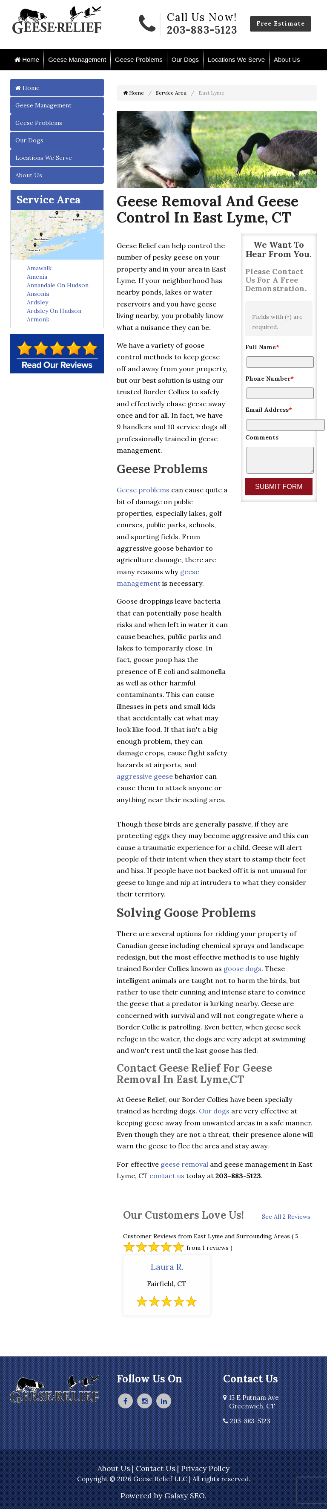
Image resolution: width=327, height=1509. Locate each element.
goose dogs (242, 968)
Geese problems (143, 490)
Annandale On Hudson (58, 285)
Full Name (262, 347)
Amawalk (39, 268)
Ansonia (38, 294)
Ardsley (37, 302)
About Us (287, 59)
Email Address (268, 409)
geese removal (184, 1164)
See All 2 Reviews (286, 1216)
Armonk (38, 319)
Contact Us (155, 1468)
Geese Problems (139, 59)
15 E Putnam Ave (251, 1401)
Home (26, 59)
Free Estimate (280, 23)
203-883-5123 (202, 30)
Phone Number (269, 378)
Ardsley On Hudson (54, 311)
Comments (261, 437)
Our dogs (214, 1111)
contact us (166, 1175)
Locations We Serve (236, 59)
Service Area (48, 199)
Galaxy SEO (184, 1495)
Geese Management (77, 59)
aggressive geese (145, 776)
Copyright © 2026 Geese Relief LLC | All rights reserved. (163, 1479)
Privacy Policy (205, 1468)
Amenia (37, 276)
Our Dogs (185, 59)
